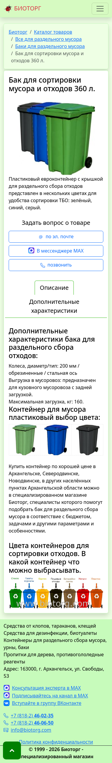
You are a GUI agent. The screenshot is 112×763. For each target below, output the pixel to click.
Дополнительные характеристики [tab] (54, 306)
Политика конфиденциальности (56, 742)
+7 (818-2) (28, 715)
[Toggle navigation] (100, 9)
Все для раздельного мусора (48, 39)
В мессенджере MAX (56, 251)
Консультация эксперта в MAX (42, 688)
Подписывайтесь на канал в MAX (46, 695)
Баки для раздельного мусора (50, 46)
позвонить (56, 265)
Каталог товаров (53, 32)
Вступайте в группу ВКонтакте (42, 703)
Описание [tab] (54, 288)
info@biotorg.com (27, 730)
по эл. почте (56, 236)
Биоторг (18, 32)
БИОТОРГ (22, 8)
